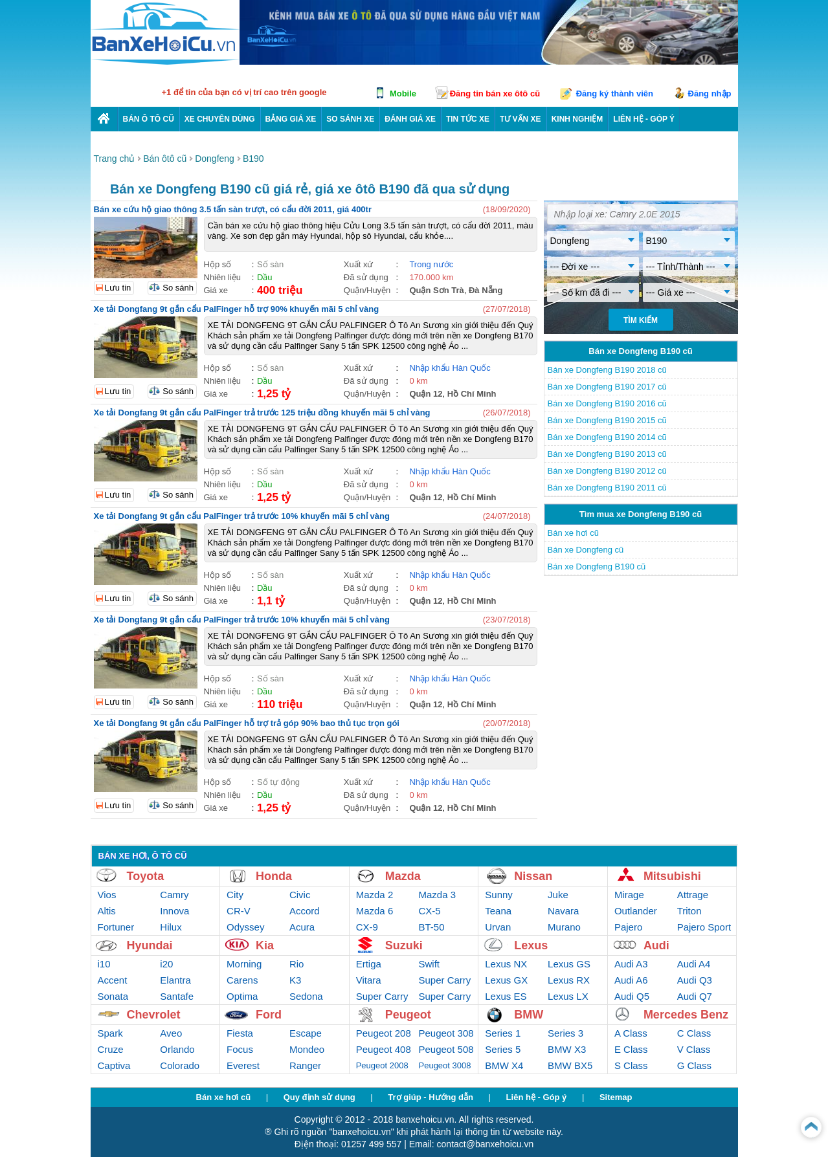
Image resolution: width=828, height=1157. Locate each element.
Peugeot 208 (383, 1033)
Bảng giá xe (291, 119)
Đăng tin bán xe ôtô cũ (495, 93)
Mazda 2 (375, 894)
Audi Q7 (694, 996)
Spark (110, 1033)
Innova (174, 910)
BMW (528, 1014)
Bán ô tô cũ (148, 119)
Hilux (170, 926)
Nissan (533, 876)
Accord (304, 910)
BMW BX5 (570, 1065)
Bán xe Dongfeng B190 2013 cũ (607, 454)
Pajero (628, 926)
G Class (694, 1065)
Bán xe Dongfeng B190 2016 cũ (607, 403)
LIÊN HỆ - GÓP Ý (644, 119)
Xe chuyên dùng (220, 119)
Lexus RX (569, 980)
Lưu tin (118, 287)
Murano (564, 926)
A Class (630, 1033)
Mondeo (306, 1049)
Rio (296, 963)
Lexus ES (505, 996)
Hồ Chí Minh (472, 394)
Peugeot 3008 (445, 1065)
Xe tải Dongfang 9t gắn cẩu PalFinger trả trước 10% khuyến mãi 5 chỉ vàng (242, 516)
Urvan (498, 926)
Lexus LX (568, 996)
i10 (104, 963)
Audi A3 (631, 963)
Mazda (403, 876)
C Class (694, 1033)
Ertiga (368, 963)
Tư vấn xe (520, 119)
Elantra (175, 980)
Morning (244, 963)
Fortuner (116, 926)
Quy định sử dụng (319, 1097)
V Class (694, 1049)
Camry (174, 894)
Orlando (177, 1049)
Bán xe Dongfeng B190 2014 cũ (607, 437)
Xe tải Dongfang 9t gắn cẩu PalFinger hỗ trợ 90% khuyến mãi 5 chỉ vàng (236, 309)
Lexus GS (569, 963)
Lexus (531, 945)
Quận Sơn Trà (436, 290)
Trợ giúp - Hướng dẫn (430, 1097)
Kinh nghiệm (577, 119)
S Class (631, 1065)
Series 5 (502, 1049)
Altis (107, 910)
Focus (240, 1049)
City (235, 894)
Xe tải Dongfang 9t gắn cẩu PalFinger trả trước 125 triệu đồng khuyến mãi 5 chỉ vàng (262, 412)
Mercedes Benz (685, 1014)
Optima (242, 996)
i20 (166, 963)
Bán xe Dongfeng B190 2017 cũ (607, 386)
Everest (243, 1065)
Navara (563, 910)
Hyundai (150, 945)
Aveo (171, 1033)
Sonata (113, 996)
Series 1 (502, 1033)
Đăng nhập (710, 93)
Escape (305, 1033)
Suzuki (404, 945)
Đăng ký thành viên (614, 93)
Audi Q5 (631, 996)
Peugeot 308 (446, 1033)
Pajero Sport (704, 926)
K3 (295, 980)
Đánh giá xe (410, 119)
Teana (498, 910)
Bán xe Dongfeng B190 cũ (597, 566)
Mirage (629, 894)
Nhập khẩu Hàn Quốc (449, 368)
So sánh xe (350, 119)
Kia (265, 945)
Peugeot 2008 (382, 1065)
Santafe (177, 996)
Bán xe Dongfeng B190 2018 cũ (607, 370)
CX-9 (367, 926)
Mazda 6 (375, 910)
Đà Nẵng (486, 290)
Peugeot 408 (383, 1049)
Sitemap (615, 1097)
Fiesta (240, 1033)
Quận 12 (425, 394)
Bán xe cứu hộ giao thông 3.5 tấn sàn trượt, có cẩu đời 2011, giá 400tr (233, 209)
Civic (300, 894)
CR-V (239, 910)
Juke (558, 894)
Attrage (692, 894)
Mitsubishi (672, 876)
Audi (656, 945)
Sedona (306, 996)
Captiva (114, 1065)
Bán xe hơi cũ (573, 533)
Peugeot (408, 1014)
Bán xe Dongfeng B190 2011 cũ (607, 487)
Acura (302, 926)
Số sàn (270, 264)
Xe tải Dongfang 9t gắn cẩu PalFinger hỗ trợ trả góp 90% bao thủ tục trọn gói (246, 723)
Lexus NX (506, 963)
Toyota (145, 876)
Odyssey (245, 926)
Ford (269, 1014)
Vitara (368, 980)
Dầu (265, 277)
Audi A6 (631, 980)
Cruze (111, 1049)
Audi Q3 (694, 980)
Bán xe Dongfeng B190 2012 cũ (607, 471)
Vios (107, 894)
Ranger (305, 1065)
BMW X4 (504, 1065)
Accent (113, 980)
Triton (689, 910)
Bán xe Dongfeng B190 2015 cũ (607, 420)
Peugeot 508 (446, 1049)
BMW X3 (567, 1049)
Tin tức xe (467, 119)
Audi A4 (694, 963)
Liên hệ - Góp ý (536, 1097)
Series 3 (565, 1033)
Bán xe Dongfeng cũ (586, 550)
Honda (274, 876)
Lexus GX (506, 980)
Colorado (179, 1065)
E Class (631, 1049)
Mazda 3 (437, 894)
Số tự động (278, 782)
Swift (429, 963)
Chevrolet (154, 1014)
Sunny (499, 894)
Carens (242, 980)
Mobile (403, 93)
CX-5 (430, 910)
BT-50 (432, 926)
